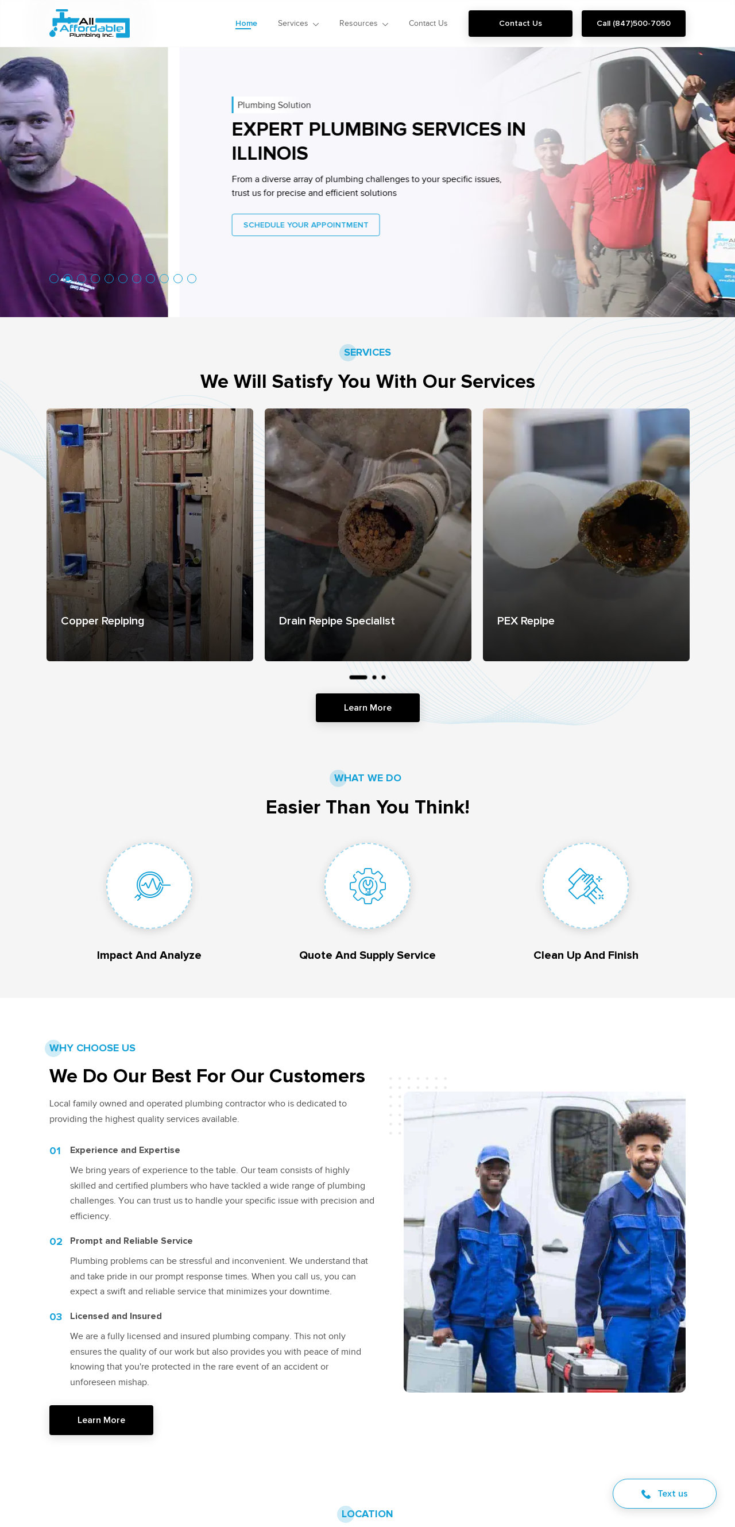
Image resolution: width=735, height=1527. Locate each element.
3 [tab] (383, 677)
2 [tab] (67, 278)
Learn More (368, 707)
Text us (664, 1493)
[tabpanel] (150, 534)
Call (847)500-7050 (634, 23)
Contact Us (520, 23)
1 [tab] (358, 677)
